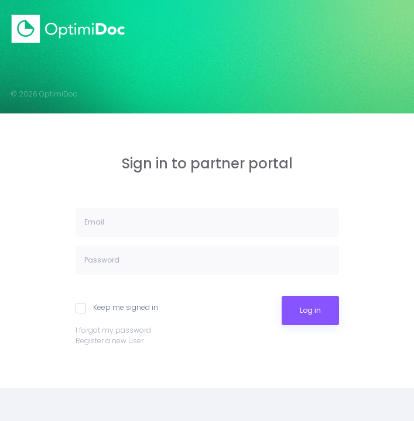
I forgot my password (113, 330)
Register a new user (109, 341)
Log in (310, 310)
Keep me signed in (117, 307)
